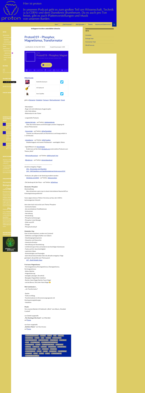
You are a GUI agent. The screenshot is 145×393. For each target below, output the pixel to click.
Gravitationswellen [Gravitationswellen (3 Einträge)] (11, 195)
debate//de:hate (30, 122)
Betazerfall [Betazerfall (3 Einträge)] (13, 182)
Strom (41, 353)
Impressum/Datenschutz (103, 24)
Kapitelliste (6, 39)
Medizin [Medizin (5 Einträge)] (13, 202)
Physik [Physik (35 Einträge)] (11, 208)
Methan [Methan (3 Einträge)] (4, 204)
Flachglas (63, 340)
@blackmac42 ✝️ (9, 53)
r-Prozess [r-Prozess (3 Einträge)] (5, 215)
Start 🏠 (57, 24)
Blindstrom (28, 160)
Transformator (56, 353)
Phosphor (53, 349)
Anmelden (88, 35)
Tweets (90, 24)
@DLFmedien (46, 140)
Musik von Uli (7, 55)
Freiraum (46, 100)
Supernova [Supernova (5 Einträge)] (6, 223)
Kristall (28, 346)
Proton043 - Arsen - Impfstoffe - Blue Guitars (11, 125)
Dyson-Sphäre (57, 337)
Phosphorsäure (30, 351)
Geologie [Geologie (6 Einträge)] (12, 194)
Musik (63, 100)
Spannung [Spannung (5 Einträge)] (5, 221)
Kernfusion (59, 344)
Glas (27, 342)
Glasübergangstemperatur (49, 342)
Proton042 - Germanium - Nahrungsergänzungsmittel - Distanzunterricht (11, 135)
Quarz (45, 351)
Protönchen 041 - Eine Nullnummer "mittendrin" (11, 145)
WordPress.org (89, 45)
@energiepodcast (46, 160)
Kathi (5, 59)
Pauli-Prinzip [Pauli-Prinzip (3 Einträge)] (6, 205)
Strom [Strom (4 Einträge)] (10, 221)
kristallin (36, 346)
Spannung (29, 353)
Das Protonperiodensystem (10, 37)
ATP (55, 335)
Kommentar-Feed (90, 42)
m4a (4, 71)
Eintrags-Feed (89, 38)
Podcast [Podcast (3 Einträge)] (4, 211)
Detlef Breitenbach (8, 50)
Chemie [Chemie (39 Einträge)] (10, 188)
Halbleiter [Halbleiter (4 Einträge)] (5, 197)
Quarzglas (53, 351)
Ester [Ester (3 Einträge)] (8, 194)
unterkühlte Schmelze (32, 355)
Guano (38, 344)
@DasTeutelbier (47, 131)
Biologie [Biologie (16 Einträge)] (6, 185)
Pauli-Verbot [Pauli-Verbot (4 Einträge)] (12, 205)
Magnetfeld (52, 346)
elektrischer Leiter (31, 340)
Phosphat (45, 349)
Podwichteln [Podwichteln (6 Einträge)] (10, 211)
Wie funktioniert (54, 100)
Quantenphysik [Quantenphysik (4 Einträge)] (11, 214)
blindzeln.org (46, 149)
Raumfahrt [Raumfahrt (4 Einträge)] (5, 217)
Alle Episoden (80, 24)
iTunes (29, 320)
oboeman (5, 159)
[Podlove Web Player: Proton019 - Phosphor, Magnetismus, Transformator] (46, 62)
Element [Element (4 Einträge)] (15, 192)
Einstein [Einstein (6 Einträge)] (5, 192)
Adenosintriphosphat (32, 335)
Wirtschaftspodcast (31, 155)
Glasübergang (35, 342)
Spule (35, 353)
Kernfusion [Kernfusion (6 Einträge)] (11, 197)
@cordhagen (41, 147)
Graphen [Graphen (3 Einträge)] (5, 195)
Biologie (61, 335)
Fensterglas (54, 340)
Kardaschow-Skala (48, 344)
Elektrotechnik (43, 340)
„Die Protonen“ (67, 24)
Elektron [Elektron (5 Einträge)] (10, 192)
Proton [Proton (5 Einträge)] (5, 214)
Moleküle (39, 100)
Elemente (32, 100)
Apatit (50, 335)
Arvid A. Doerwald (8, 57)
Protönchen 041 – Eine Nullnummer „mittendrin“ (10, 161)
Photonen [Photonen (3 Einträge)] (5, 209)
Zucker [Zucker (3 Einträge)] (4, 226)
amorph (43, 335)
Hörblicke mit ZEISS (32, 178)
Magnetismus (62, 346)
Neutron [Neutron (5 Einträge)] (8, 204)
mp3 (4, 69)
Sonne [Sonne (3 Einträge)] (14, 219)
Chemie (37, 337)
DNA (43, 337)
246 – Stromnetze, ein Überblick (36, 169)
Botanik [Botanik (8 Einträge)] (13, 185)
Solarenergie (62, 351)
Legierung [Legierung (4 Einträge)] (5, 202)
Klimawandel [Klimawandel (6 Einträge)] (7, 200)
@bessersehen (52, 178)
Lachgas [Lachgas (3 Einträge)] (13, 200)
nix (39, 349)
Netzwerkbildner (31, 349)
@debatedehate (49, 122)
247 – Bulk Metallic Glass (34, 260)
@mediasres (29, 140)
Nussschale (29, 131)
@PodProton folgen (7, 86)
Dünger (48, 337)
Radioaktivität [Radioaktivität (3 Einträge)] (13, 215)
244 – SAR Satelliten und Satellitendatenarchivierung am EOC (45, 171)
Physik (39, 351)
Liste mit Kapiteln (8, 42)
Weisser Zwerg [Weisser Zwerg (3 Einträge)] (14, 224)
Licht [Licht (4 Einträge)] (9, 202)
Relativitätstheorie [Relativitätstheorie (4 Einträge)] (8, 219)
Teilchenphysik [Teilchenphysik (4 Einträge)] (7, 224)
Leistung (44, 346)
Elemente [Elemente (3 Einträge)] (5, 194)
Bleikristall (29, 337)
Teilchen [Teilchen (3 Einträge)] (11, 223)
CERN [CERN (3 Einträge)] (4, 189)
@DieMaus (54, 182)
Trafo (47, 353)
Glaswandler (30, 344)
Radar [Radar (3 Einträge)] (8, 215)
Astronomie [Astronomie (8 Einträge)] (7, 182)
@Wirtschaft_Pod (52, 155)
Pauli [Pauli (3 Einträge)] (13, 204)
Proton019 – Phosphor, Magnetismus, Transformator (44, 38)
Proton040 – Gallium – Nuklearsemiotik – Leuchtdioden (10, 167)
